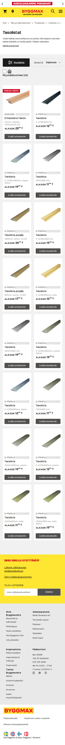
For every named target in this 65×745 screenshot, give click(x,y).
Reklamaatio (38, 629)
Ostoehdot (37, 633)
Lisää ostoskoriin (17, 136)
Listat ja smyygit (56, 23)
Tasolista (41, 118)
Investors (10, 685)
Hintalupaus (11, 626)
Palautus (37, 624)
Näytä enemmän (11, 45)
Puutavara (40, 23)
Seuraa (49, 592)
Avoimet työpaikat (14, 680)
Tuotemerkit (11, 665)
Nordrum (36, 737)
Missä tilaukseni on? (41, 615)
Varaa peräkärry (13, 631)
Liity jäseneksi (12, 640)
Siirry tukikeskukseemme (18, 576)
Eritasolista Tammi (15, 118)
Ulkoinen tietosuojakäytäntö (15, 724)
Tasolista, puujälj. (14, 235)
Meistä (9, 676)
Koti (5, 23)
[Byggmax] (32, 12)
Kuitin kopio (38, 638)
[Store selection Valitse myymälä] (12, 11)
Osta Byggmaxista (13, 613)
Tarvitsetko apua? (41, 620)
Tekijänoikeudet (10, 718)
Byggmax (27, 737)
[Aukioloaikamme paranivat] (32, 4)
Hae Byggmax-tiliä (15, 635)
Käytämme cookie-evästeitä (37, 718)
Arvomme (10, 689)
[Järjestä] (46, 62)
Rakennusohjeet (13, 653)
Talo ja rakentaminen (21, 23)
